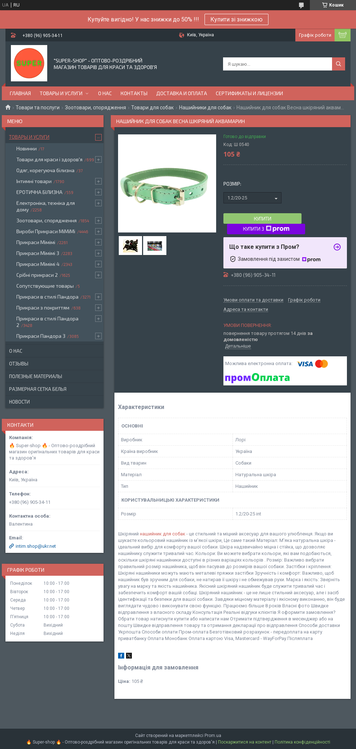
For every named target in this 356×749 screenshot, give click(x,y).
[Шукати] (338, 63)
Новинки (26, 148)
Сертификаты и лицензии (249, 93)
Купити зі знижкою (236, 19)
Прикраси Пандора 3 (40, 336)
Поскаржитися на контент (244, 742)
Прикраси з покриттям (42, 307)
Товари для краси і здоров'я (49, 159)
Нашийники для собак (205, 107)
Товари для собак (152, 107)
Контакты (134, 93)
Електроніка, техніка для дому (45, 206)
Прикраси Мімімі (35, 242)
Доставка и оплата (181, 93)
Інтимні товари (34, 181)
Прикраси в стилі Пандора (47, 296)
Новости (19, 402)
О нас (105, 93)
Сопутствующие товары (45, 286)
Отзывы (18, 364)
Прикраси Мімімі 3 (37, 253)
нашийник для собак (162, 534)
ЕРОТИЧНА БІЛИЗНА (39, 192)
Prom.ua (213, 735)
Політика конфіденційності (302, 742)
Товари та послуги (38, 107)
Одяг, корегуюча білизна (45, 170)
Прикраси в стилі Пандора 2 (47, 321)
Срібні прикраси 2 (37, 275)
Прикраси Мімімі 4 (38, 264)
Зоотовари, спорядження (95, 107)
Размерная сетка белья (37, 389)
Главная (20, 93)
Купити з (266, 229)
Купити (262, 219)
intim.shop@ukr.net (36, 546)
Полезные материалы (35, 376)
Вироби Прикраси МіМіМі (45, 231)
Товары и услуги (61, 93)
